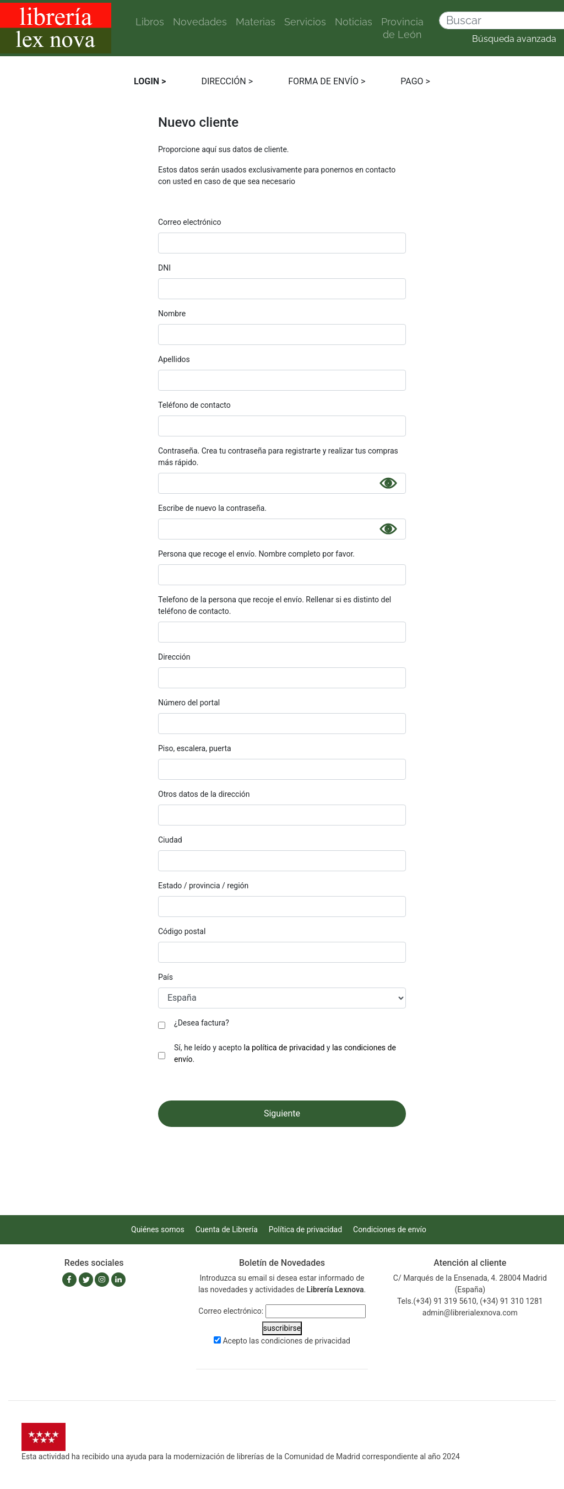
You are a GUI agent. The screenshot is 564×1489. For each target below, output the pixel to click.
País (165, 977)
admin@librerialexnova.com (470, 1312)
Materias (255, 22)
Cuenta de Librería (227, 1229)
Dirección (174, 656)
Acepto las (286, 1340)
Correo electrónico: (230, 1311)
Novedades (200, 22)
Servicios (305, 22)
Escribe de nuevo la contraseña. (212, 508)
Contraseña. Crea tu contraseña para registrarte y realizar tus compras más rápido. (278, 456)
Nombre (172, 313)
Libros (149, 22)
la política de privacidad (284, 1047)
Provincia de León (402, 28)
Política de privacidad (305, 1229)
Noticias (353, 22)
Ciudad (170, 839)
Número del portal (189, 702)
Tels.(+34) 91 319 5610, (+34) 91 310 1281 (470, 1301)
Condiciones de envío (389, 1229)
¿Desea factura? (201, 1022)
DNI (164, 267)
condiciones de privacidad (305, 1340)
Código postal (181, 931)
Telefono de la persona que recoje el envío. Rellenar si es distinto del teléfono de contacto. (274, 605)
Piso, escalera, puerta (194, 748)
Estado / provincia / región (203, 885)
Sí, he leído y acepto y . (285, 1053)
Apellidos (174, 359)
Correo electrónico (189, 222)
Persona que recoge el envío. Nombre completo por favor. (256, 553)
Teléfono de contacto (194, 405)
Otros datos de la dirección (204, 794)
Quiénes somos (158, 1229)
